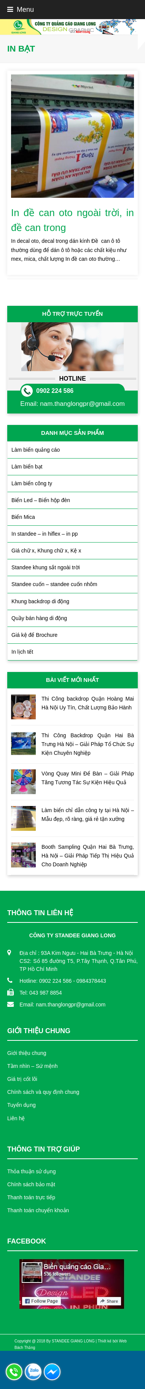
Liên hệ (16, 1118)
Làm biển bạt (26, 467)
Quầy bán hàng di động (39, 618)
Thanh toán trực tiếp (31, 1197)
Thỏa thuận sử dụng (31, 1171)
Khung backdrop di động (40, 601)
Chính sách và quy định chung (43, 1092)
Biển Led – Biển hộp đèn (40, 500)
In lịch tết (22, 652)
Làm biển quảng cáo (35, 450)
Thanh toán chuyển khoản (38, 1210)
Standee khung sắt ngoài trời (45, 567)
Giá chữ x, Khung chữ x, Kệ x (46, 551)
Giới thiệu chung (26, 1053)
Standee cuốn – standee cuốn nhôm (54, 584)
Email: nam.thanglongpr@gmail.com (62, 1004)
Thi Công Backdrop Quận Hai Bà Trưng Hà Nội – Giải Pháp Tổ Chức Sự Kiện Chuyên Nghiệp (87, 744)
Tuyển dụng (21, 1105)
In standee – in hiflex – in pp (44, 534)
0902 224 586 (54, 391)
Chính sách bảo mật (31, 1184)
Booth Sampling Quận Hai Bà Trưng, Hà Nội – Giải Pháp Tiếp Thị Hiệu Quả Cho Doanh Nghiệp (87, 855)
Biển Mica (23, 517)
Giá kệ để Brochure (34, 635)
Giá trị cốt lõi (22, 1079)
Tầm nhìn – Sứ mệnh (32, 1066)
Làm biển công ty (31, 483)
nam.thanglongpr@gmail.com (82, 403)
